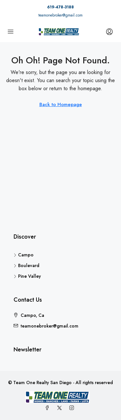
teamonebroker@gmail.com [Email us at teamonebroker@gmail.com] (49, 326)
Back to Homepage (60, 104)
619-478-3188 (60, 7)
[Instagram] (72, 408)
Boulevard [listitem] (26, 265)
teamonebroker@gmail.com (60, 15)
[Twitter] (60, 408)
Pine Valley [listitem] (27, 276)
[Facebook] (48, 408)
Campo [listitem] (24, 255)
